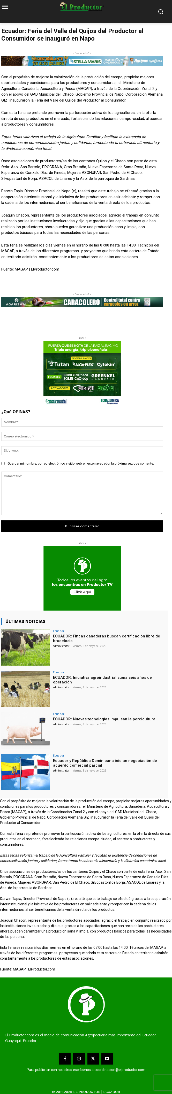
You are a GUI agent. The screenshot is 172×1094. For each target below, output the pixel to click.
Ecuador (58, 630)
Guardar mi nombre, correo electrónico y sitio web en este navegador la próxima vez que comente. (81, 463)
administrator (61, 646)
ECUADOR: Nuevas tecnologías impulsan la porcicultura (104, 719)
